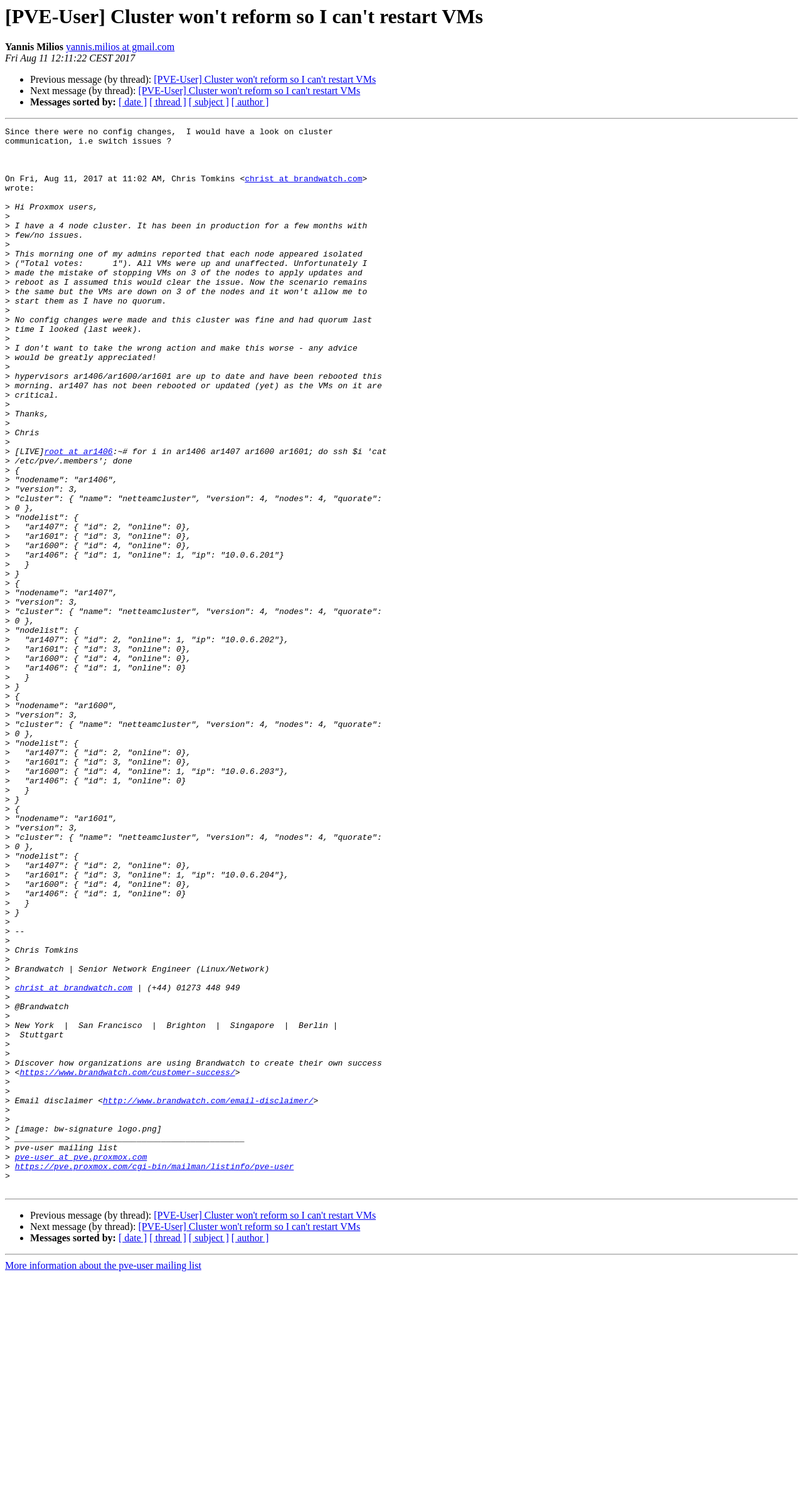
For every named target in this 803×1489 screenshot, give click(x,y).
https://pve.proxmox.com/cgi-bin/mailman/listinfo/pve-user (154, 1374)
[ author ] (250, 102)
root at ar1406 (78, 516)
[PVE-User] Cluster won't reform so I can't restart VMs (265, 79)
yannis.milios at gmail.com (120, 46)
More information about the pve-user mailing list (103, 1478)
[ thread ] (167, 102)
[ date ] (133, 102)
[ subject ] (209, 102)
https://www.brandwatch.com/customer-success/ (127, 1262)
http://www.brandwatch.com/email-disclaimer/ (208, 1295)
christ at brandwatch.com (303, 189)
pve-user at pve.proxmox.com (81, 1363)
